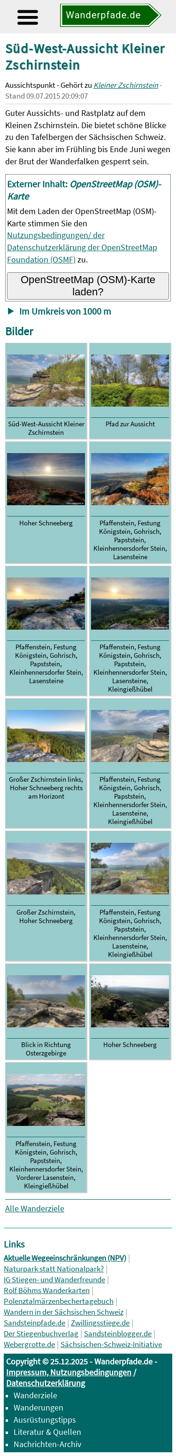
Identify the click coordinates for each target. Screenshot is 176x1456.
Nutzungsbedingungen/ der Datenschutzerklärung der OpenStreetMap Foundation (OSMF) (82, 247)
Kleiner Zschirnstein (125, 85)
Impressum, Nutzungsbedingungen (68, 1372)
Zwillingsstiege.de (100, 1323)
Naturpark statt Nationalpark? (54, 1269)
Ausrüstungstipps (45, 1419)
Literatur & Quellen (47, 1431)
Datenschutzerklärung (45, 1383)
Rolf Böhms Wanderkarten (47, 1290)
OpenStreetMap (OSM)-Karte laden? (88, 286)
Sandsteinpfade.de (34, 1323)
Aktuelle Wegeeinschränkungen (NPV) (65, 1258)
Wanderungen (38, 1407)
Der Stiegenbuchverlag (41, 1334)
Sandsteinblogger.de (118, 1334)
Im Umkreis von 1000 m (65, 311)
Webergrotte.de (29, 1344)
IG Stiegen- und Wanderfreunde (54, 1280)
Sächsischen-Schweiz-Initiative (111, 1344)
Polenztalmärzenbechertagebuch (59, 1301)
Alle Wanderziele (34, 1208)
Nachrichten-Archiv (47, 1444)
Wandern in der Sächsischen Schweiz (63, 1312)
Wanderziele (35, 1395)
